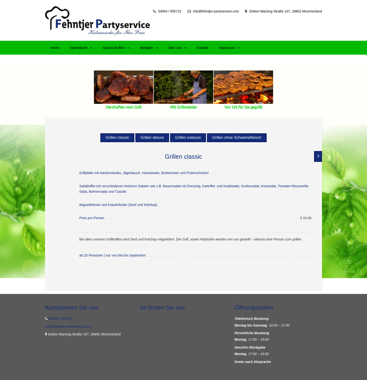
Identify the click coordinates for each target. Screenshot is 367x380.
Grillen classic (117, 137)
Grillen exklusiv (188, 137)
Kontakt (202, 48)
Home (54, 48)
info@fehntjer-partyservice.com (216, 11)
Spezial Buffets (116, 48)
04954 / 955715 (169, 11)
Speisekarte (81, 48)
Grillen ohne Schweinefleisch (237, 137)
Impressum (229, 48)
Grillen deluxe (152, 137)
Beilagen (149, 48)
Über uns (177, 48)
